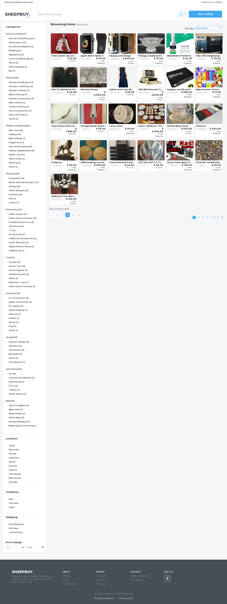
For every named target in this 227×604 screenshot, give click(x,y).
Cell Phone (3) (16, 226)
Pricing (66, 576)
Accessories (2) (17, 234)
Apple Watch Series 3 (91, 55)
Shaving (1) (14, 162)
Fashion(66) (12, 77)
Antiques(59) (12, 173)
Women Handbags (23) (21, 82)
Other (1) (13, 166)
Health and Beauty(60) (18, 125)
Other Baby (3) (16, 417)
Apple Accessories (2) (20, 302)
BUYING (101, 571)
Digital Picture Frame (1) (21, 246)
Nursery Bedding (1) (19, 421)
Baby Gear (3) (16, 409)
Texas (12, 445)
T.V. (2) (12, 230)
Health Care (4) (17, 154)
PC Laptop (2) (16, 306)
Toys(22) (10, 257)
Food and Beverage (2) (21, 58)
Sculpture (57, 162)
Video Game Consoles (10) (23, 218)
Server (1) (13, 322)
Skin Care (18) (16, 130)
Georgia (13, 482)
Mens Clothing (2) (18, 114)
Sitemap (101, 584)
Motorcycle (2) (16, 381)
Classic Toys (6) (17, 266)
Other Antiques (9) (18, 190)
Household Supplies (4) (21, 46)
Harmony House (89, 89)
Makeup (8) (15, 134)
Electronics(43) (14, 209)
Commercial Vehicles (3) (21, 377)
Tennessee (14, 474)
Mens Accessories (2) (20, 110)
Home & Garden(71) (16, 34)
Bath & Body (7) (17, 138)
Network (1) (15, 314)
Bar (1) (12, 71)
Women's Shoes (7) (19, 90)
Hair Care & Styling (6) (20, 146)
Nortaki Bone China (177, 126)
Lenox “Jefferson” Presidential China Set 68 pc (163, 126)
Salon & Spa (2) (17, 158)
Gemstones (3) (16, 350)
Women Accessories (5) (21, 98)
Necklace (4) (15, 346)
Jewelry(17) (12, 337)
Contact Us (68, 584)
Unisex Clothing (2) (19, 106)
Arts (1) (12, 198)
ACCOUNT (135, 571)
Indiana (13, 470)
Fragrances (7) (16, 142)
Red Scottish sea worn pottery (68, 55)
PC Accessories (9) (19, 298)
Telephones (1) (16, 250)
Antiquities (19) (16, 178)
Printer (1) (14, 318)
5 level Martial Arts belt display (125, 162)
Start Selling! (205, 14)
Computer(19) (13, 293)
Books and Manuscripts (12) (23, 182)
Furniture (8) (15, 194)
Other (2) (13, 62)
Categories (13, 26)
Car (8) (12, 373)
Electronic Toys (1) (18, 282)
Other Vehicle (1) (17, 394)
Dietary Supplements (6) (21, 150)
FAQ (65, 580)
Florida (12, 453)
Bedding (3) (15, 50)
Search (100, 580)
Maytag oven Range (120, 55)
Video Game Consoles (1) (22, 286)
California (14, 457)
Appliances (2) (16, 54)
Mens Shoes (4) (17, 102)
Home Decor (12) (17, 42)
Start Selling (136, 580)
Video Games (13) (18, 214)
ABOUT (67, 571)
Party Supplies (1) (18, 66)
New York (14, 449)
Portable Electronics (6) (21, 222)
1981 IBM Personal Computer (153, 89)
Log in (210, 2)
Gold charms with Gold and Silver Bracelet (74, 126)
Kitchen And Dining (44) (22, 38)
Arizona (13, 466)
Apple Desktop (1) (18, 310)
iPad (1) (12, 326)
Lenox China (116, 126)
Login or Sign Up (138, 576)
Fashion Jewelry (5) (19, 342)
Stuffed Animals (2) (19, 274)
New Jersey (15, 478)
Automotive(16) (14, 369)
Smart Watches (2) (19, 242)
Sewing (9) (14, 186)
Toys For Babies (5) (19, 405)
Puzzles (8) (14, 262)
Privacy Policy (126, 598)
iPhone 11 (201, 126)
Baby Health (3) (17, 413)
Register (218, 2)
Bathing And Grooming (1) (22, 425)
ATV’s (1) (13, 386)
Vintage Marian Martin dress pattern (100, 126)
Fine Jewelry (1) (17, 362)
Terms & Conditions (104, 598)
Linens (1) (14, 202)
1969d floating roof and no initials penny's (103, 162)
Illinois (12, 462)
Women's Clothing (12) (21, 86)
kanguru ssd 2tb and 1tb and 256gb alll (188, 89)
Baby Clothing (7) (18, 94)
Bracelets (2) (15, 354)
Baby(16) (10, 401)
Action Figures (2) (18, 270)
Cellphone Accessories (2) (23, 238)
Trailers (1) (14, 390)
